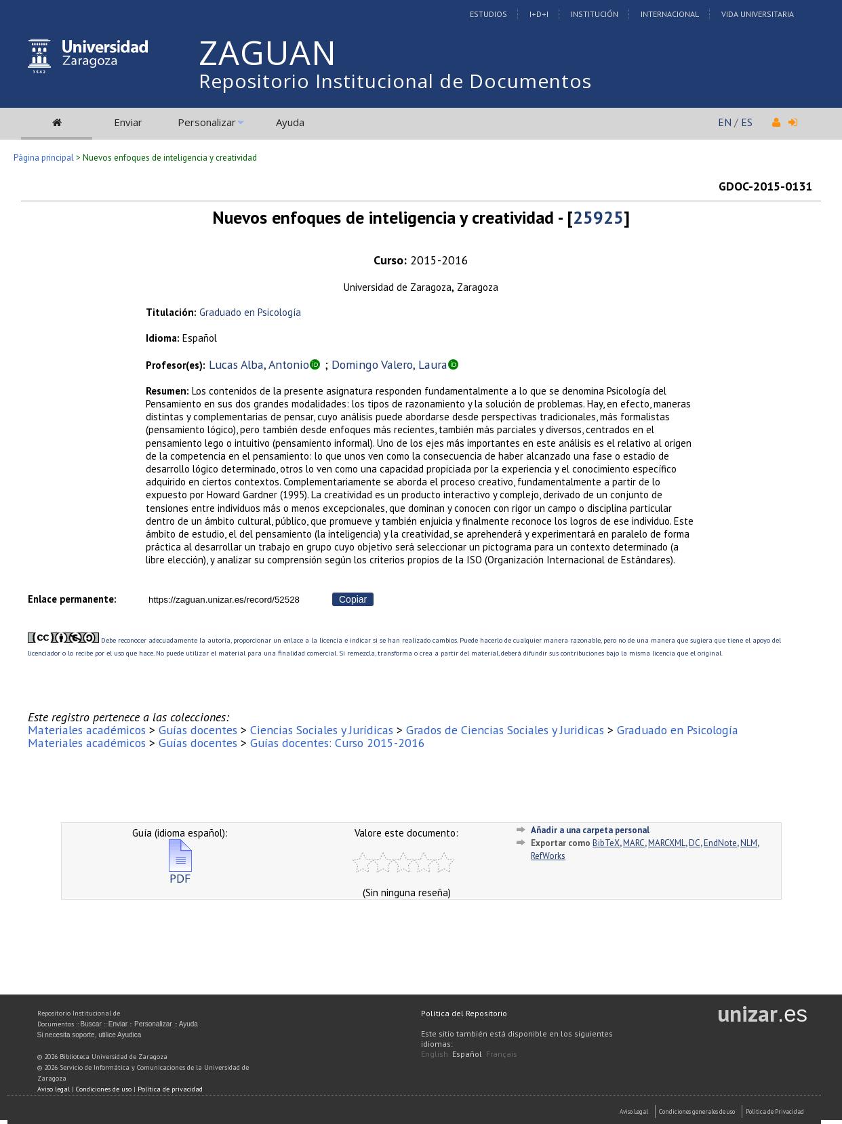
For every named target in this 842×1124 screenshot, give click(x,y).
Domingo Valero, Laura (389, 364)
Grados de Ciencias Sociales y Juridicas (505, 730)
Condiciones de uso (104, 1089)
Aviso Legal (634, 1111)
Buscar (91, 1024)
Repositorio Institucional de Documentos (395, 81)
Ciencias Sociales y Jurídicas (321, 730)
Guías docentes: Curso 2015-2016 (337, 742)
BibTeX (606, 843)
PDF (180, 873)
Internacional (670, 14)
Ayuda (290, 122)
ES (747, 122)
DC (694, 843)
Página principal (44, 157)
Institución (594, 14)
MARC (634, 843)
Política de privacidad (170, 1089)
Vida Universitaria (757, 14)
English (434, 1054)
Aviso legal (53, 1089)
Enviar (128, 122)
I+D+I (538, 14)
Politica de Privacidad (775, 1111)
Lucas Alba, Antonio (259, 364)
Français (501, 1054)
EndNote (720, 843)
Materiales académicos (87, 730)
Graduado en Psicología (250, 312)
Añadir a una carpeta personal (590, 830)
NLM (748, 843)
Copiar (353, 599)
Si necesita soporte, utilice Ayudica (89, 1035)
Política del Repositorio (464, 1013)
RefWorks (548, 856)
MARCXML (666, 843)
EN (724, 122)
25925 (598, 217)
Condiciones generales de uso (697, 1111)
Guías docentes (198, 730)
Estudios (488, 14)
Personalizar (207, 122)
